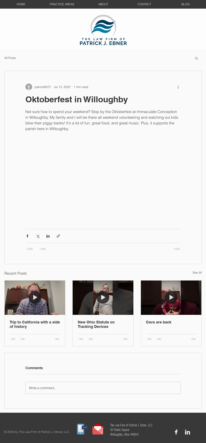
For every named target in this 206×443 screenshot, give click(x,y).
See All (197, 272)
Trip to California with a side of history (35, 324)
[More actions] (178, 86)
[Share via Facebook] (27, 236)
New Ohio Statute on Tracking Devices (96, 324)
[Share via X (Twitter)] (38, 236)
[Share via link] (58, 236)
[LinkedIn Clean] (187, 432)
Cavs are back (158, 322)
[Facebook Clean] (176, 432)
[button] (196, 58)
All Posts (10, 58)
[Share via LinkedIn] (48, 236)
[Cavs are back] (171, 298)
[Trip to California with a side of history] (35, 298)
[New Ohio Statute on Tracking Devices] (103, 298)
